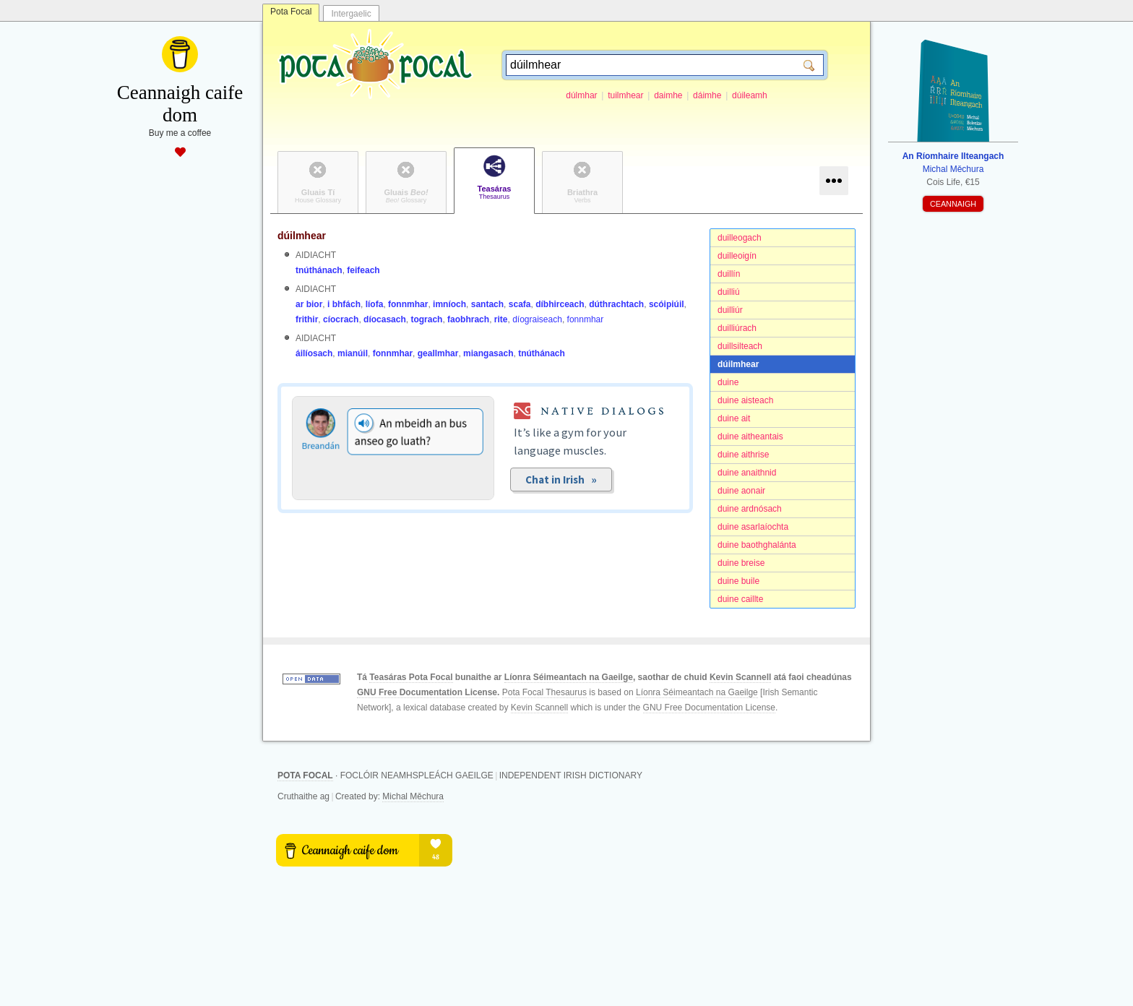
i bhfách (344, 304)
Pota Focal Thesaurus (544, 692)
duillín (729, 274)
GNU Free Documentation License (427, 692)
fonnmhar (408, 304)
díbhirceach (559, 304)
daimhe (668, 95)
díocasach (384, 319)
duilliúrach (737, 328)
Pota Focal (290, 12)
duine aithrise (743, 455)
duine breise (741, 563)
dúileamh (749, 95)
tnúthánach (319, 270)
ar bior (309, 304)
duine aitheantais (750, 436)
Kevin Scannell (740, 677)
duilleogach (740, 238)
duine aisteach (745, 400)
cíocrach (340, 319)
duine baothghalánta (757, 545)
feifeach (363, 270)
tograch (426, 319)
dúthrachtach (616, 304)
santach (487, 304)
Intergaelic (351, 14)
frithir (307, 319)
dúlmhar (581, 95)
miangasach (488, 353)
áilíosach (314, 353)
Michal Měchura (413, 796)
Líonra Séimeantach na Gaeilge (568, 677)
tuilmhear (625, 95)
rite (501, 319)
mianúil (352, 353)
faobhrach (468, 319)
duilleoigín (737, 256)
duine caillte (740, 599)
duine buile (738, 581)
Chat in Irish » (561, 479)
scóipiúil (666, 304)
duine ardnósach (750, 509)
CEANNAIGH (953, 203)
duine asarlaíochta (753, 527)
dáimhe (707, 95)
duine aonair (741, 491)
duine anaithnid (747, 473)
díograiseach (537, 319)
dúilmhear (738, 364)
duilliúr (730, 310)
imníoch (449, 304)
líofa (375, 304)
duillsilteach (740, 346)
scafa (520, 304)
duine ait (734, 418)
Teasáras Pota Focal (410, 677)
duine (728, 382)
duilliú (729, 292)
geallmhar (438, 353)
